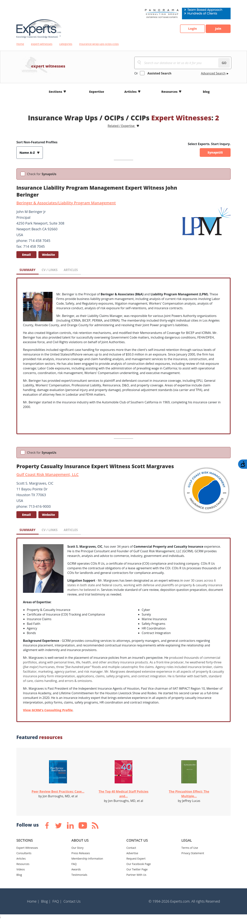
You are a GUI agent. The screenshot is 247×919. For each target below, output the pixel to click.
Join (218, 29)
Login (192, 29)
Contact (131, 848)
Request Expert (135, 858)
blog (206, 92)
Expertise (96, 92)
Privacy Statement (192, 853)
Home (20, 44)
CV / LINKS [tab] (50, 270)
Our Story (77, 848)
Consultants (23, 853)
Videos (20, 869)
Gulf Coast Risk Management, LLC (47, 474)
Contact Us (72, 901)
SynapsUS (215, 152)
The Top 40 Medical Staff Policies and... (123, 793)
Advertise (132, 853)
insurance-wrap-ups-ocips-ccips (99, 44)
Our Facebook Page (138, 864)
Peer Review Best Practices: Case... (58, 791)
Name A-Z (27, 152)
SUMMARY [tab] (27, 270)
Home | (33, 901)
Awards (76, 869)
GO (224, 63)
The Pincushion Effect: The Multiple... (189, 793)
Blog (19, 875)
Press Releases (80, 853)
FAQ (74, 864)
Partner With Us (136, 875)
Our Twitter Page (137, 869)
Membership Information (87, 858)
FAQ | (57, 901)
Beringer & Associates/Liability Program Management (66, 202)
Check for (41, 174)
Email (26, 255)
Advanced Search (213, 73)
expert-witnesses (41, 44)
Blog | (46, 901)
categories (65, 44)
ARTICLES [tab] (71, 270)
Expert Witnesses (27, 848)
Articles (130, 92)
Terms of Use (189, 848)
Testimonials (79, 875)
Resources (169, 92)
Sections (55, 92)
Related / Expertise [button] (121, 126)
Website (48, 255)
